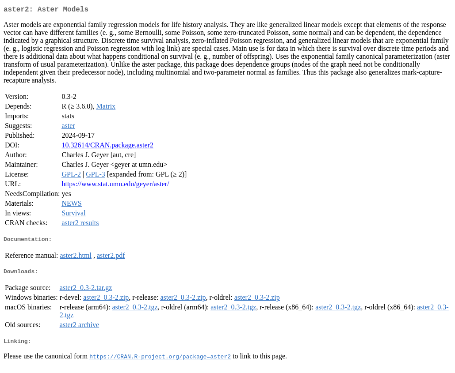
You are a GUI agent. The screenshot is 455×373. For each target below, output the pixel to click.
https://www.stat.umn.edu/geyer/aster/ (115, 185)
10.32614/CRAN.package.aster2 (107, 147)
